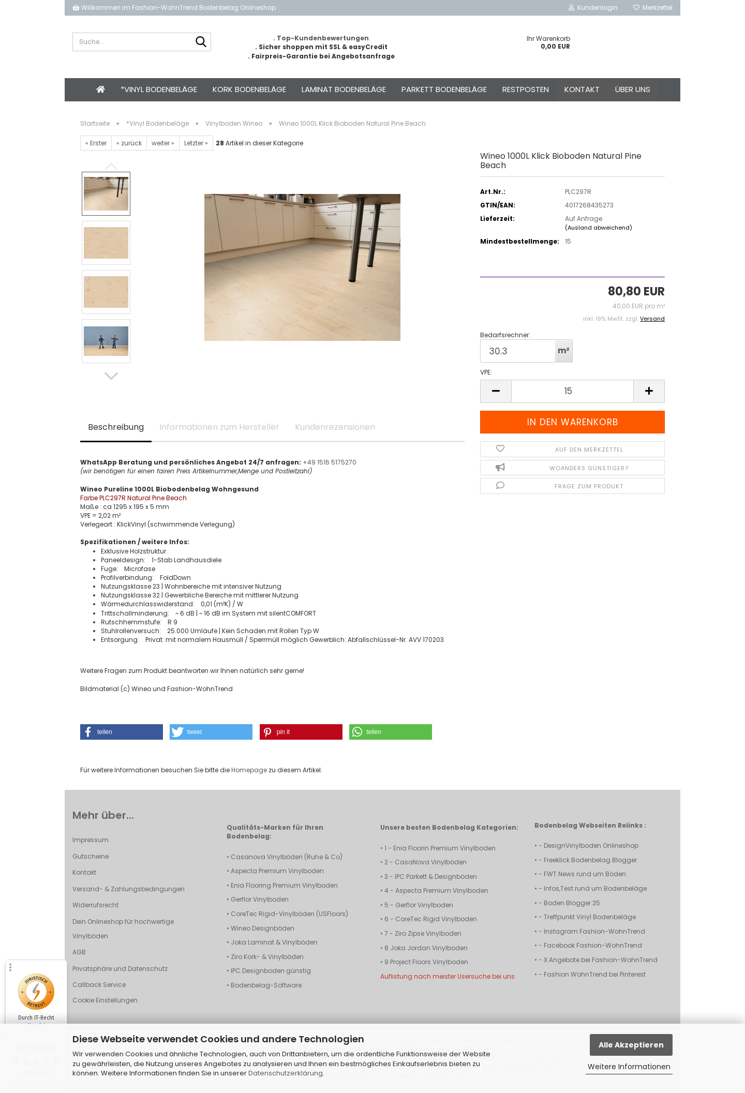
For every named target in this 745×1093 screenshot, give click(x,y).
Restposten (525, 89)
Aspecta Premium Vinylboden (277, 870)
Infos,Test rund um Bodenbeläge (595, 888)
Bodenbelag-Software (266, 985)
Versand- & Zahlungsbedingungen (128, 889)
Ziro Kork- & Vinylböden (267, 956)
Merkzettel (653, 7)
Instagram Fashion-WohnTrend (594, 931)
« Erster (96, 143)
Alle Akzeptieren (631, 1045)
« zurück (129, 143)
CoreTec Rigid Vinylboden (436, 919)
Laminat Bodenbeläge (344, 89)
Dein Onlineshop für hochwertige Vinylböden (123, 928)
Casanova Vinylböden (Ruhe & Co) (286, 856)
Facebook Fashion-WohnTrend (593, 945)
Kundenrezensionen (335, 427)
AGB (79, 952)
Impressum (90, 839)
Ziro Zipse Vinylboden (428, 933)
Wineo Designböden (262, 928)
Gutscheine (90, 856)
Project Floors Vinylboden (429, 961)
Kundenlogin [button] (593, 7)
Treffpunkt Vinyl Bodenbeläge (590, 916)
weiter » (163, 143)
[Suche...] (201, 42)
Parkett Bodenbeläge (444, 89)
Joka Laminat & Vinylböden (274, 942)
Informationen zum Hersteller (219, 427)
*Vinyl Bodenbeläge (159, 89)
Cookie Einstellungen (105, 1000)
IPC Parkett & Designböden (436, 876)
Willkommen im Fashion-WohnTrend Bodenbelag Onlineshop (174, 7)
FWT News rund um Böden (585, 874)
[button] (111, 376)
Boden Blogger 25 (572, 903)
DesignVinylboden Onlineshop (591, 845)
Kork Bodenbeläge (249, 89)
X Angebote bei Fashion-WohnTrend (601, 959)
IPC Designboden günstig (271, 970)
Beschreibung (116, 427)
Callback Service (99, 984)
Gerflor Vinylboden (260, 899)
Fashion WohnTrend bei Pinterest (595, 974)
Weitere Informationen (629, 1066)
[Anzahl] (572, 391)
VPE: (486, 372)
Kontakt (582, 89)
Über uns (632, 89)
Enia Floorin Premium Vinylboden (444, 848)
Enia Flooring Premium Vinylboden (284, 885)
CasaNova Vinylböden (431, 862)
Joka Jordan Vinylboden (429, 948)
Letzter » (196, 143)
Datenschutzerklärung (285, 1073)
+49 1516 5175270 (329, 462)
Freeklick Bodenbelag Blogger (590, 860)
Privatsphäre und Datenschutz (120, 968)
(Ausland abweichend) (598, 227)
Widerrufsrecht (95, 905)
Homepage (249, 770)
